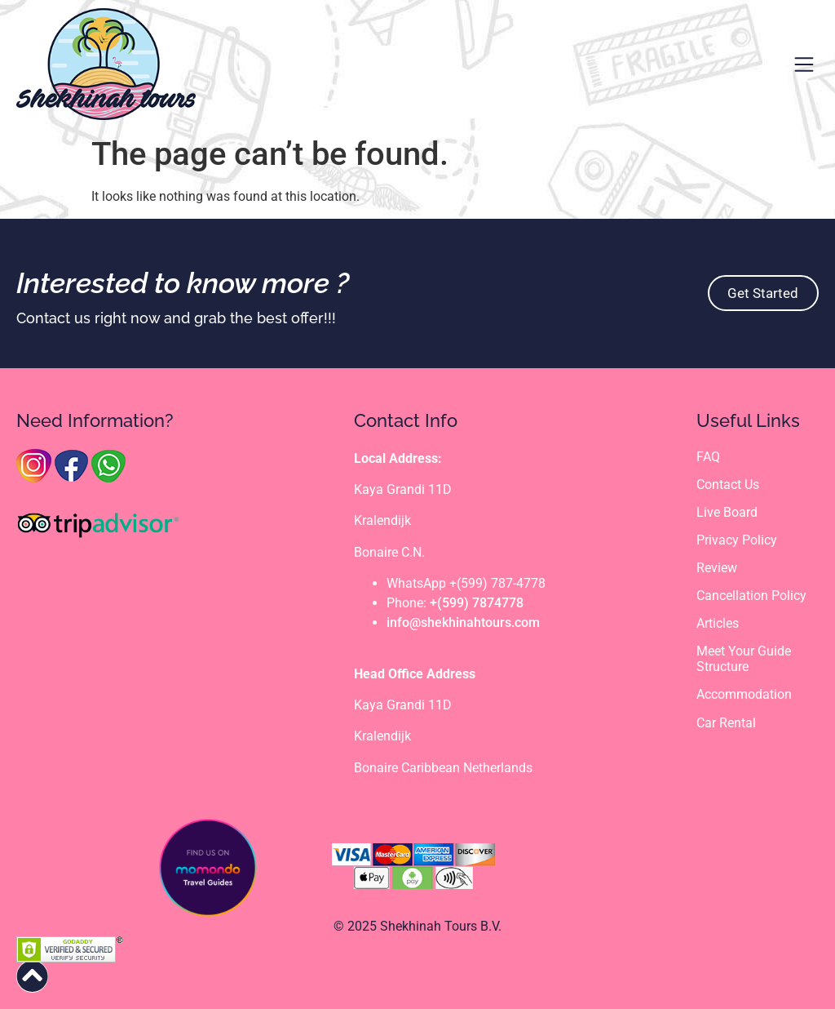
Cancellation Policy (751, 596)
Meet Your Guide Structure (743, 659)
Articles (717, 624)
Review (716, 568)
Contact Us (727, 484)
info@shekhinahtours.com (463, 622)
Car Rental (726, 723)
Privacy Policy (736, 540)
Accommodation (744, 695)
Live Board (727, 512)
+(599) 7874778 (477, 603)
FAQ (708, 456)
